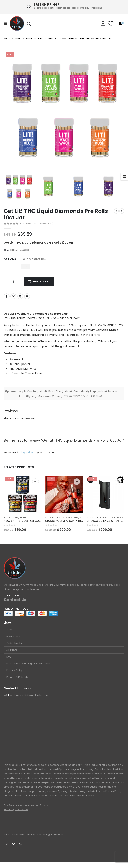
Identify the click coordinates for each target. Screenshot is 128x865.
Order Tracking (15, 644)
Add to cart (41, 281)
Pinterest (20, 296)
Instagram (20, 847)
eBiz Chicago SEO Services (16, 812)
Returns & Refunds (17, 679)
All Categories (11, 517)
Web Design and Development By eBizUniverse (26, 807)
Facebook (7, 296)
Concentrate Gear (111, 517)
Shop (9, 629)
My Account (13, 636)
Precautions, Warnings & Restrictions (28, 665)
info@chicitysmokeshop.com (33, 698)
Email (27, 296)
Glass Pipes (67, 517)
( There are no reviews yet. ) (36, 223)
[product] (23, 494)
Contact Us (15, 600)
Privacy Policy (14, 672)
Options (10, 259)
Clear (25, 266)
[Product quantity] (13, 281)
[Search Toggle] (29, 24)
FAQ (8, 658)
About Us (11, 651)
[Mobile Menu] (7, 23)
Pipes (76, 517)
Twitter (13, 296)
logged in (27, 452)
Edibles (22, 517)
